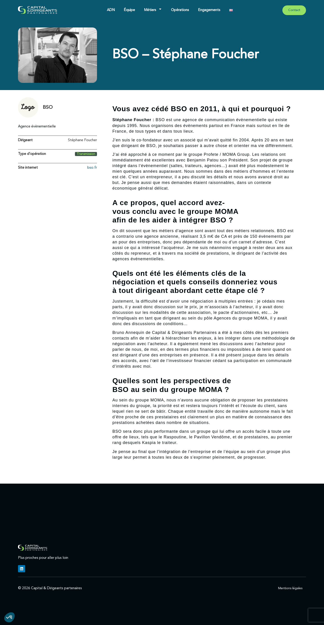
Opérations (180, 10)
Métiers (153, 9)
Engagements (209, 10)
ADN (111, 10)
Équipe (129, 10)
